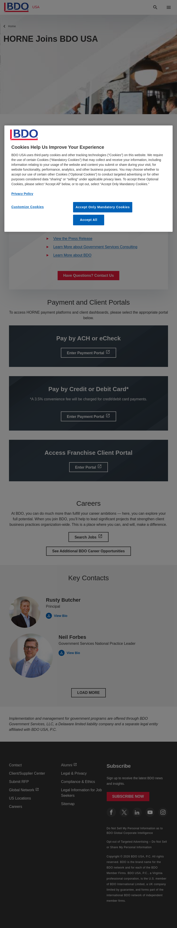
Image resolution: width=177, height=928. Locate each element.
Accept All (88, 220)
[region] (88, 178)
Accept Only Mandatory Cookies (103, 207)
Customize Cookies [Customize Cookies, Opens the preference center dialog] (27, 207)
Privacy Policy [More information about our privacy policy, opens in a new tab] (22, 194)
